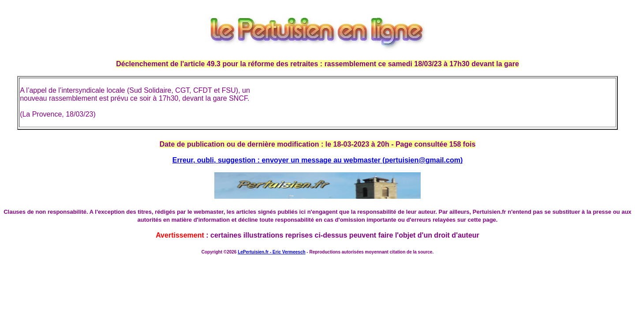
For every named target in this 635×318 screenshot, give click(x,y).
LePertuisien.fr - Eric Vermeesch (271, 252)
